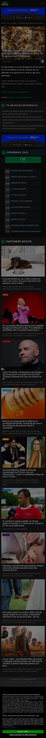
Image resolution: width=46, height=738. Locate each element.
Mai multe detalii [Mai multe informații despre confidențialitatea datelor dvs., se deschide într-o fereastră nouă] (24, 700)
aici (21, 708)
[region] (23, 712)
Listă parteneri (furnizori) (9, 727)
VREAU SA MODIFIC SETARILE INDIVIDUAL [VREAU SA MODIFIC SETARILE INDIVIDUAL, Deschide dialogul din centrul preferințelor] (23, 735)
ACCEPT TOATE (23, 732)
